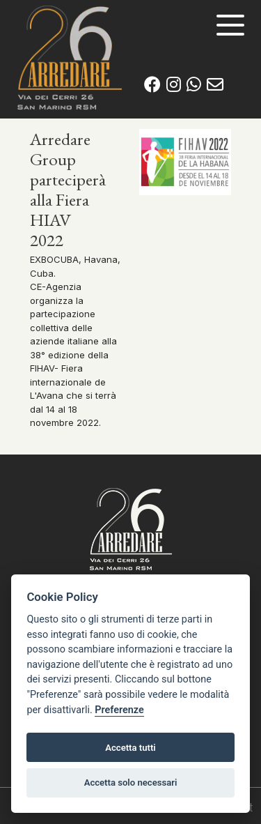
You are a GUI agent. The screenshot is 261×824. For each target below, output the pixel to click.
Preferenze (119, 710)
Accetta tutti (130, 747)
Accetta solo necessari (130, 782)
